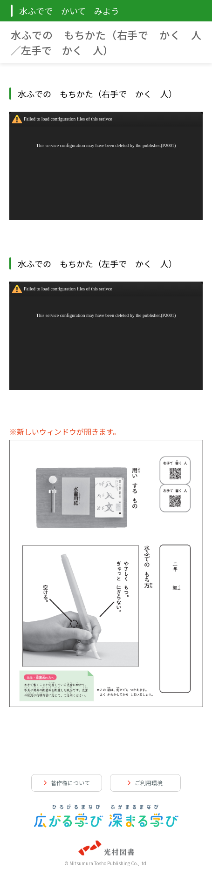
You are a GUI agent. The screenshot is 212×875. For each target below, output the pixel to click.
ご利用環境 (149, 783)
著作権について (70, 783)
